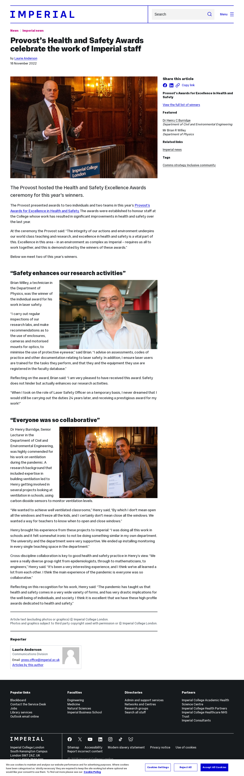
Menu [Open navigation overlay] (227, 14)
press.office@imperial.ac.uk (40, 660)
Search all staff (135, 712)
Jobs (13, 708)
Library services (21, 712)
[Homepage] (79, 14)
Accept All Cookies (214, 767)
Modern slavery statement (126, 747)
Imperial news (172, 149)
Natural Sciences (79, 708)
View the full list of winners (181, 105)
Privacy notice (160, 747)
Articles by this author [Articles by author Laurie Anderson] (27, 665)
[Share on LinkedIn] (171, 85)
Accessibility (93, 747)
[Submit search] (209, 14)
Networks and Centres (140, 704)
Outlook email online (24, 716)
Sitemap (73, 747)
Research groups (136, 708)
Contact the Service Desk (28, 704)
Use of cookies (186, 747)
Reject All (186, 767)
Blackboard (18, 700)
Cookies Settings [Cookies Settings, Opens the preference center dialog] (158, 767)
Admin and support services (144, 700)
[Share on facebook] (165, 85)
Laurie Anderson (25, 58)
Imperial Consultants (196, 720)
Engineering (75, 700)
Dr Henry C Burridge (176, 120)
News (14, 30)
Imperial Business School (84, 712)
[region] (122, 767)
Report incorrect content (85, 751)
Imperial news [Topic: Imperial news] (33, 30)
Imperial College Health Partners (204, 708)
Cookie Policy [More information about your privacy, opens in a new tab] (92, 772)
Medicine (73, 704)
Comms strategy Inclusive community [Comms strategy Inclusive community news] (189, 165)
